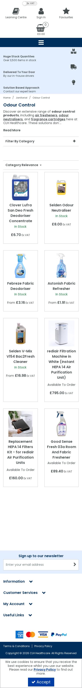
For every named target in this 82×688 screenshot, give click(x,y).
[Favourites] (66, 13)
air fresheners (46, 115)
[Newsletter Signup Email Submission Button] (75, 564)
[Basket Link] (41, 29)
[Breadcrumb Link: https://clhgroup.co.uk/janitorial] (21, 97)
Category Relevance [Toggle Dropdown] (22, 165)
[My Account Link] (41, 13)
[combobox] (41, 121)
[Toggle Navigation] (41, 42)
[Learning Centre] (15, 13)
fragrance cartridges (48, 119)
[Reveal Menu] (41, 42)
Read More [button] (12, 130)
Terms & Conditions (16, 646)
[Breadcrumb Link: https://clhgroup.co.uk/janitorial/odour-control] (41, 97)
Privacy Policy (43, 646)
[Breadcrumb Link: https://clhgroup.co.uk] (6, 97)
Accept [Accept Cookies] (41, 682)
